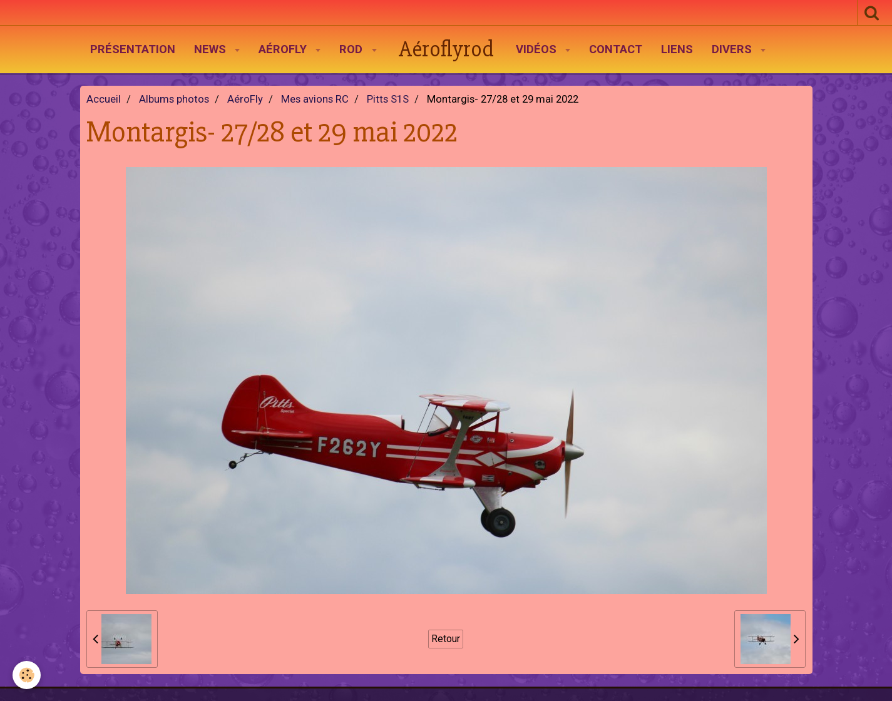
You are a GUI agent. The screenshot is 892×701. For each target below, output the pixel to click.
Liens (677, 49)
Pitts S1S (388, 99)
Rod (352, 49)
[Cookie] (27, 675)
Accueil (103, 99)
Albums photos (174, 99)
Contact (615, 49)
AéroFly (284, 49)
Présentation (132, 49)
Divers (733, 49)
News (211, 49)
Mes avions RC (315, 99)
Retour (445, 639)
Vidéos (538, 49)
